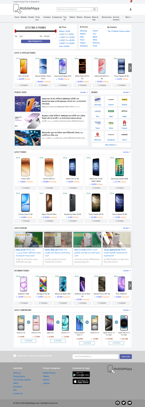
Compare (47, 17)
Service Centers (116, 18)
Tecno (82, 40)
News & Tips (95, 18)
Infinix (95, 40)
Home (17, 17)
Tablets (72, 17)
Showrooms (107, 17)
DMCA (16, 383)
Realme (83, 34)
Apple (95, 37)
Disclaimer (17, 386)
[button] (130, 67)
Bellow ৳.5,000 (64, 31)
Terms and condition (22, 380)
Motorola (96, 43)
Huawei (82, 43)
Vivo (94, 34)
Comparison (57, 17)
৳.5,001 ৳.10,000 (66, 34)
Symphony (84, 46)
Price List (37, 18)
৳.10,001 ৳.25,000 (66, 37)
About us (17, 373)
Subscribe (125, 356)
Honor (95, 46)
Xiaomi (95, 31)
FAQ (15, 390)
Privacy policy (19, 376)
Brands (31, 17)
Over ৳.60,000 (64, 46)
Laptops (46, 383)
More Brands (111, 145)
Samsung (83, 31)
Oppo (82, 37)
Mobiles (24, 17)
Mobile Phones (49, 373)
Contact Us (18, 393)
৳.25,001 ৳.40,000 (66, 40)
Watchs (80, 17)
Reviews (87, 17)
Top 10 (64, 18)
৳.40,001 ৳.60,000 (66, 43)
